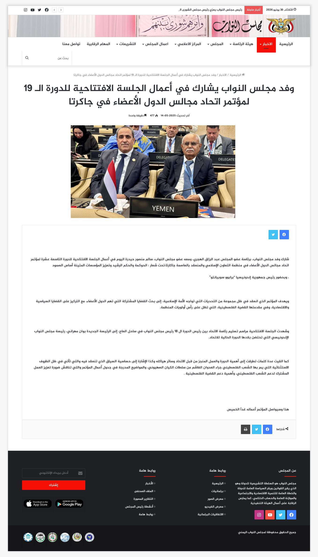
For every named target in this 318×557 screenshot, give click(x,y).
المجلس (216, 44)
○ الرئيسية (219, 483)
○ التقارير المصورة (145, 499)
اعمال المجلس (156, 44)
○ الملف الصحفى (145, 491)
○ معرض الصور (217, 499)
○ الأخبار (150, 483)
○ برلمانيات (218, 491)
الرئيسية (286, 44)
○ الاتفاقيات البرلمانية (212, 514)
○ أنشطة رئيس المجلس (140, 506)
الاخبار (267, 44)
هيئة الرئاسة (243, 44)
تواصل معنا (71, 44)
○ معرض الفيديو (215, 506)
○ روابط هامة (147, 514)
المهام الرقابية (98, 44)
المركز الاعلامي (189, 44)
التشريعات (127, 44)
